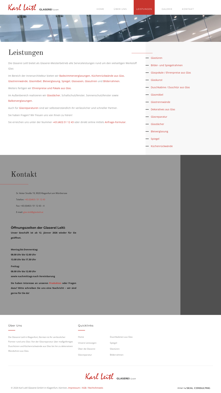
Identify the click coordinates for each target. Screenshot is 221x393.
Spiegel (66, 81)
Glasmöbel (35, 81)
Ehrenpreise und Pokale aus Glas (51, 88)
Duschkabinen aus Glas (121, 336)
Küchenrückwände (162, 146)
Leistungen (144, 9)
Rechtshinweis (95, 387)
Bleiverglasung (51, 81)
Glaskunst (156, 80)
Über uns (120, 9)
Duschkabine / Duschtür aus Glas (170, 87)
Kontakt (188, 9)
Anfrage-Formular (115, 122)
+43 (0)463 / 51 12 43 (34, 199)
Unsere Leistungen (87, 342)
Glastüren (156, 58)
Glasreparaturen (28, 108)
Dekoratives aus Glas (163, 109)
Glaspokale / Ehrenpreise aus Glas (171, 72)
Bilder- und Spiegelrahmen (167, 65)
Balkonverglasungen (20, 100)
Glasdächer (53, 95)
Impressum (74, 387)
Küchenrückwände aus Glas (108, 75)
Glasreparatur (159, 116)
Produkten (55, 283)
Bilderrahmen (111, 81)
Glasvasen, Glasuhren (84, 81)
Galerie (167, 9)
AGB (84, 387)
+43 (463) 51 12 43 (63, 122)
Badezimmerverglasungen (74, 75)
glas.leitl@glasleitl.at (33, 212)
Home (100, 9)
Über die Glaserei (86, 348)
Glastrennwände (18, 81)
